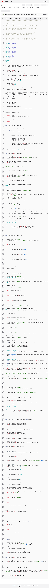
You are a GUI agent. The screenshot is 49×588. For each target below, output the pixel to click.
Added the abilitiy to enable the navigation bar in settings (26, 14)
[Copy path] (24, 11)
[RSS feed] (23, 5)
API (29, 586)
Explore (6, 1)
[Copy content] (40, 18)
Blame (30, 18)
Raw (26, 18)
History (35, 18)
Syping (4, 5)
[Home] (2, 1)
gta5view (9, 5)
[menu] (21, 586)
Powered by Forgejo (15, 585)
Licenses (26, 586)
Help (11, 1)
